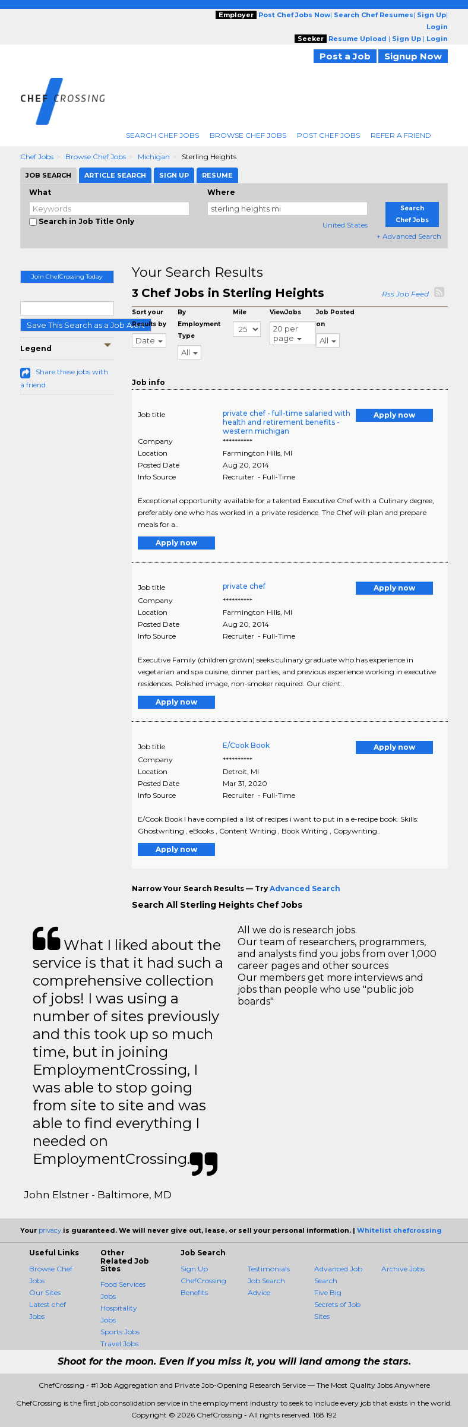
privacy (50, 1230)
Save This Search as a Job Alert (86, 325)
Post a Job (345, 56)
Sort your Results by (149, 318)
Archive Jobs (403, 1268)
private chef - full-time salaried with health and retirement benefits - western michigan (286, 422)
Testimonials (269, 1268)
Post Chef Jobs (328, 135)
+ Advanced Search (409, 236)
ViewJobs (285, 312)
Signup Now (413, 56)
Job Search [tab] (48, 175)
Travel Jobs (119, 1343)
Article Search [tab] (115, 175)
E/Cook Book (246, 745)
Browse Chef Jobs (248, 135)
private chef (244, 586)
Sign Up (194, 1268)
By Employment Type (199, 324)
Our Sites (45, 1292)
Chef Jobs (36, 156)
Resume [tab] (217, 175)
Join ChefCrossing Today (66, 276)
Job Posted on (335, 318)
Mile (239, 312)
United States (345, 224)
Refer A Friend (401, 135)
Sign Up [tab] (174, 175)
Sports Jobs (120, 1331)
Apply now (394, 415)
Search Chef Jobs (162, 135)
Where (221, 192)
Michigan (154, 156)
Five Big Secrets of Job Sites (337, 1304)
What (40, 192)
